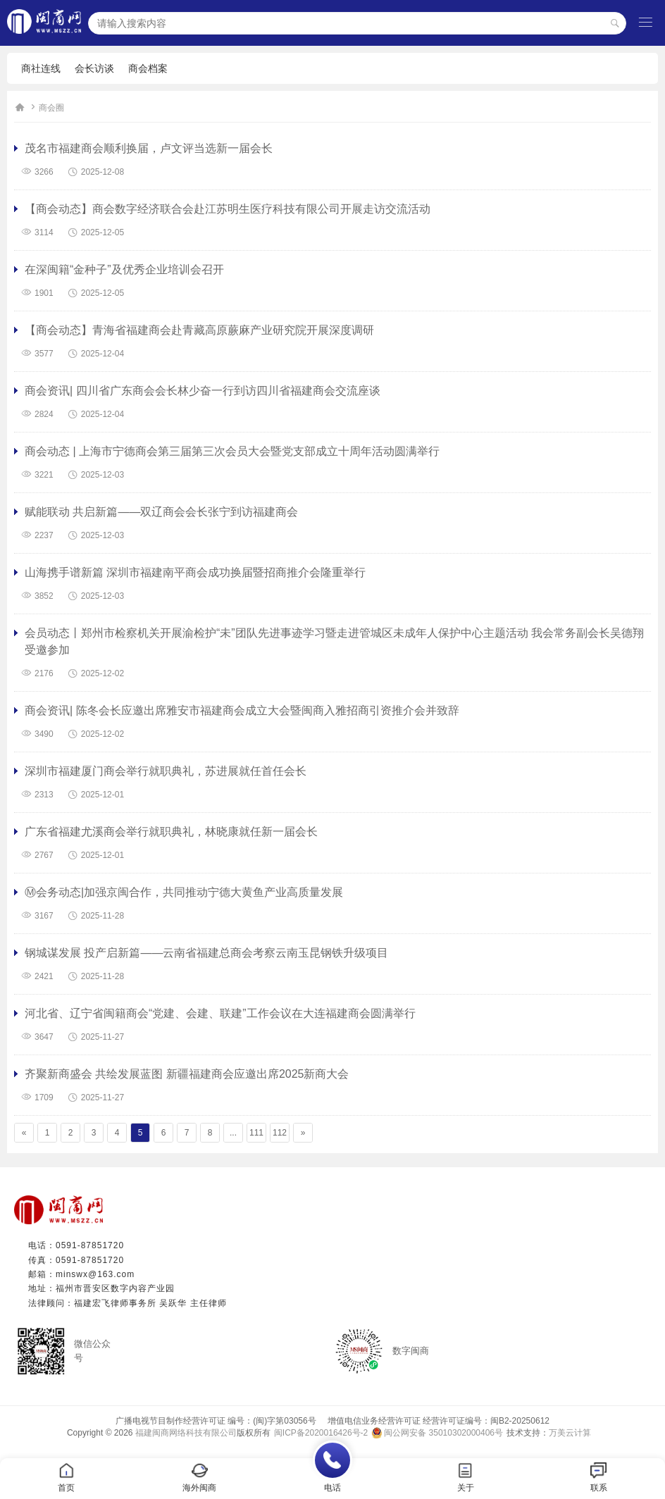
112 (280, 1133)
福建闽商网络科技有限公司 (186, 1433)
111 (256, 1133)
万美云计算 (570, 1433)
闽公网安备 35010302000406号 (443, 1433)
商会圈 (51, 108)
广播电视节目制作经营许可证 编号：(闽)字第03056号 (216, 1421)
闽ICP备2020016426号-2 (321, 1433)
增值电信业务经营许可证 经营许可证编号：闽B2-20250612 (434, 1421)
